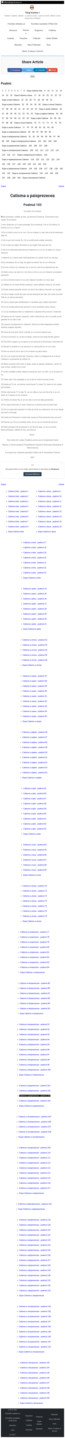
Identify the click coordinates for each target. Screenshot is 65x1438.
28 (39, 100)
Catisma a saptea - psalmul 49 (34, 747)
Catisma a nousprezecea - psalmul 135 (35, 1311)
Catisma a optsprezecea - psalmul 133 (35, 1291)
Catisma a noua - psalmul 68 (35, 865)
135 (35, 169)
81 (40, 127)
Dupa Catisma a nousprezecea (31, 1352)
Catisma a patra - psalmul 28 (35, 609)
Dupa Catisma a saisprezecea (31, 1193)
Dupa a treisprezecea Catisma (23, 141)
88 (42, 132)
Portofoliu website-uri (12, 1413)
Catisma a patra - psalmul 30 (35, 619)
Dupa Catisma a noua (32, 875)
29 (43, 100)
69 (11, 123)
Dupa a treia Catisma (10, 100)
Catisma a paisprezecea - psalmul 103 (34, 1096)
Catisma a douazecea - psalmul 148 (34, 1388)
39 (11, 109)
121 (42, 159)
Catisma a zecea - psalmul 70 (35, 886)
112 (46, 150)
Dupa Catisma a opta (32, 834)
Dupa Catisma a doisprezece (31, 1013)
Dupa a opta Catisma (39, 118)
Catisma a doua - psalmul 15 (50, 522)
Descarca (13, 30)
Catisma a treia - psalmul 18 (34, 547)
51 (19, 114)
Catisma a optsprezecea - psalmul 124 (35, 1245)
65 (55, 118)
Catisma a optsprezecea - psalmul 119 (35, 1220)
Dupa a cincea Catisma (52, 104)
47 (3, 114)
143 (41, 173)
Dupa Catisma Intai (16, 532)
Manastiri (18, 45)
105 (30, 146)
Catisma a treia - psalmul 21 (34, 563)
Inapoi (3, 186)
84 (52, 127)
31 (51, 100)
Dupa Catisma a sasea (32, 721)
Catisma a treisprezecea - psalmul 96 (34, 1050)
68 (7, 123)
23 (60, 95)
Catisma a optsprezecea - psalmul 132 (35, 1285)
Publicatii (36, 38)
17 (35, 95)
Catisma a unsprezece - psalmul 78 (34, 937)
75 (56, 123)
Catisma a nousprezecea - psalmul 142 (35, 1347)
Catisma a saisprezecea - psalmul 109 (34, 1148)
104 (55, 141)
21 (52, 95)
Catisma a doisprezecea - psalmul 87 (35, 993)
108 (45, 146)
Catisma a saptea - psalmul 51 (34, 757)
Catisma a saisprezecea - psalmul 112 (34, 1163)
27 (35, 100)
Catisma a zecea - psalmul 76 (35, 916)
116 (8, 155)
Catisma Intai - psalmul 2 (18, 496)
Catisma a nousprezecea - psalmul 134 (35, 1306)
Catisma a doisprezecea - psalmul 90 (35, 1008)
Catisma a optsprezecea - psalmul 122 (35, 1235)
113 (52, 150)
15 (7, 95)
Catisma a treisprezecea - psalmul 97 (34, 1055)
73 (48, 123)
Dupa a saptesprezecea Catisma (15, 159)
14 (3, 95)
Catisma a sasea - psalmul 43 (35, 706)
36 (39, 104)
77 (24, 127)
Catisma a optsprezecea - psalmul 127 (35, 1260)
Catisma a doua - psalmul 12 (50, 506)
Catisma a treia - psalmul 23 (34, 573)
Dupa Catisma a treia (32, 578)
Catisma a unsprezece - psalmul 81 (34, 952)
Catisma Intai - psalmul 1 (18, 491)
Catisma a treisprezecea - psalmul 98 (34, 1060)
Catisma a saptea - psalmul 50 (34, 752)
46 (61, 109)
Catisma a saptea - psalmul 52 (34, 762)
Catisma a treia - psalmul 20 (34, 558)
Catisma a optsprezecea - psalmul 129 (35, 1270)
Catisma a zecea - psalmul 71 (35, 891)
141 (3, 173)
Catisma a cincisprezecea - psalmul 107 (35, 1127)
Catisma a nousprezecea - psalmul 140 (35, 1337)
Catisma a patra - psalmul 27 (35, 604)
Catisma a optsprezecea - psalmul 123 (35, 1240)
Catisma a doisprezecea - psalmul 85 (35, 983)
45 (36, 109)
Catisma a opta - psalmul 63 (34, 829)
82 (44, 127)
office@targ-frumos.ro (13, 2)
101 (39, 141)
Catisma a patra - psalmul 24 (35, 589)
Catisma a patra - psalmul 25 (35, 594)
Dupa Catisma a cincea (31, 665)
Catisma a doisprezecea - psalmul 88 (35, 998)
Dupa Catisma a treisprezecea (31, 1075)
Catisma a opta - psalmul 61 (34, 819)
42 (24, 109)
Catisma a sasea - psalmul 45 (35, 716)
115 (3, 155)
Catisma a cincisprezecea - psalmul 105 (35, 1117)
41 (19, 109)
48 (7, 114)
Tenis (48, 45)
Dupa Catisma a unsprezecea (32, 972)
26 (31, 100)
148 (8, 178)
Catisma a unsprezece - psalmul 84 (34, 967)
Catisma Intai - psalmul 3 (18, 501)
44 (32, 109)
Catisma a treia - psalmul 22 (34, 568)
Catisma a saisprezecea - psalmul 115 (34, 1178)
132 (39, 164)
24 (22, 100)
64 (51, 118)
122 (47, 159)
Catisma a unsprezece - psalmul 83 (34, 962)
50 (15, 114)
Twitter (28, 70)
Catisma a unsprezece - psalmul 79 (34, 942)
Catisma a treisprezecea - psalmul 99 (34, 1065)
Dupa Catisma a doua (23, 95)
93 (38, 137)
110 (36, 150)
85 (29, 132)
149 (13, 178)
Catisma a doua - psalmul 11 (50, 501)
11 (53, 91)
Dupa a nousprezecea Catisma (25, 173)
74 (52, 123)
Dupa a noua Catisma (23, 123)
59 (11, 118)
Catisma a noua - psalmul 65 (35, 850)
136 (40, 169)
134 (30, 169)
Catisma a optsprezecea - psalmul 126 (35, 1255)
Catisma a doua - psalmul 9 (49, 491)
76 (60, 123)
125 (3, 164)
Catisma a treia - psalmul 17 (34, 542)
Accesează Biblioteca (32, 474)
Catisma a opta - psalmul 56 (34, 793)
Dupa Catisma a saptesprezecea (31, 1209)
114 (57, 150)
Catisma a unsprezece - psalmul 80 (34, 947)
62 (24, 118)
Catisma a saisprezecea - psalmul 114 (34, 1173)
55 (57, 114)
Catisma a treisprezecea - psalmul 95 (34, 1045)
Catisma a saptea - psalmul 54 (34, 773)
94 (42, 137)
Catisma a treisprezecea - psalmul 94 (34, 1040)
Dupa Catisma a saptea (32, 778)
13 (61, 91)
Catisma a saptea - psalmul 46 (34, 732)
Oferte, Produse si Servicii (32, 51)
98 (59, 137)
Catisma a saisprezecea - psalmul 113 (34, 1168)
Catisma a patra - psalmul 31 (35, 624)
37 (3, 109)
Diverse (26, 30)
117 (13, 155)
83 (48, 127)
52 (24, 114)
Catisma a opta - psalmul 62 (34, 824)
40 (15, 109)
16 (11, 95)
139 (56, 169)
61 (19, 118)
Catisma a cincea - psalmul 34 (34, 650)
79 (32, 127)
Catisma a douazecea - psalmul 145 (34, 1373)
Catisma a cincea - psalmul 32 (34, 640)
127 (13, 164)
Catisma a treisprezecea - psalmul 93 (34, 1034)
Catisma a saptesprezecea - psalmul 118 (35, 1204)
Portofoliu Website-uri (16, 24)
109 (31, 150)
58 (7, 118)
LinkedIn (40, 70)
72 (43, 123)
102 (44, 141)
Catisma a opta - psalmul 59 (34, 809)
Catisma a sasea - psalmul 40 (35, 691)
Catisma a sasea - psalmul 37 (35, 676)
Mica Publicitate (34, 45)
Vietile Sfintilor (52, 38)
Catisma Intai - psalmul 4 (18, 506)
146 (56, 173)
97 (54, 137)
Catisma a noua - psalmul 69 (35, 870)
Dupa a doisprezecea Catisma (14, 137)
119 (32, 159)
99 (3, 141)
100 (7, 141)
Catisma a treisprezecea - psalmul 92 (34, 1029)
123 (52, 159)
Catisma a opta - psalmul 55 (34, 788)
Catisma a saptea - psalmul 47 (34, 737)
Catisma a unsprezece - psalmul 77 (34, 932)
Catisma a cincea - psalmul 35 (34, 655)
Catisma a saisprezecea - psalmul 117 (34, 1188)
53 (28, 114)
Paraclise (23, 38)
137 (45, 169)
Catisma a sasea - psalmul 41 (35, 696)
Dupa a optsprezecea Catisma (14, 169)
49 (11, 114)
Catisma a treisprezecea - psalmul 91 (34, 1024)
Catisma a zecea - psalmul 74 (35, 906)
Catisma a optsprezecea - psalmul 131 (35, 1280)
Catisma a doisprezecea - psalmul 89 (35, 1003)
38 (7, 109)
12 (57, 91)
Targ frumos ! (32, 15)
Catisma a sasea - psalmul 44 (35, 711)
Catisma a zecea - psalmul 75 (35, 911)
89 (46, 132)
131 (34, 164)
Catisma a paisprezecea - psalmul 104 (34, 1101)
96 (50, 137)
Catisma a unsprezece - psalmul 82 (34, 957)
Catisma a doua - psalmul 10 (50, 496)
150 (18, 178)
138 (50, 169)
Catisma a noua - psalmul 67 (35, 860)
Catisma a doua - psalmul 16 (50, 527)
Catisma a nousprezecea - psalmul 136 (35, 1316)
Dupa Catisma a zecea (32, 921)
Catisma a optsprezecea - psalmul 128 (35, 1265)
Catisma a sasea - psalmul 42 (35, 701)
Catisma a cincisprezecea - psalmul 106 (35, 1122)
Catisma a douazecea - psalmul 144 (34, 1368)
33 (27, 104)
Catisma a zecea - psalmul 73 (35, 901)
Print (32, 76)
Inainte (61, 186)
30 (47, 100)
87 (37, 132)
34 (31, 104)
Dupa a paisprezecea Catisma (14, 146)
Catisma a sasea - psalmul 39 (35, 686)
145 (51, 173)
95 (46, 137)
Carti (12, 1430)
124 (58, 159)
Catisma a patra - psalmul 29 (35, 614)
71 (39, 123)
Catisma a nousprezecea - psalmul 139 (35, 1332)
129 (24, 164)
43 (28, 109)
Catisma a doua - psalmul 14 (50, 517)
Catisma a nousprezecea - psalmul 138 (35, 1327)
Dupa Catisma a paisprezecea (31, 1106)
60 (15, 118)
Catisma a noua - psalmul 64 (35, 845)
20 (48, 95)
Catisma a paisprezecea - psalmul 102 (34, 1091)
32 (23, 104)
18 (39, 95)
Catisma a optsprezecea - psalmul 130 (35, 1275)
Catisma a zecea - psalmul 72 (35, 896)
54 (32, 114)
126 (8, 164)
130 (29, 164)
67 (3, 123)
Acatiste (10, 38)
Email (52, 70)
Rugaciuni (39, 30)
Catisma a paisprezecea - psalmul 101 (34, 1086)
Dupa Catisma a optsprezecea (31, 1296)
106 (35, 146)
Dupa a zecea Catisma (11, 127)
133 (44, 164)
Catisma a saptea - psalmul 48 (34, 742)
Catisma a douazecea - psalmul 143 (34, 1363)
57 (3, 118)
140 (61, 169)
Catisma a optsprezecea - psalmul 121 (35, 1230)
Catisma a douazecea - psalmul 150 (34, 1398)
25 (26, 100)
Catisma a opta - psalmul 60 (34, 814)
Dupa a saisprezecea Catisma (29, 155)
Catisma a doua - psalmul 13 (50, 511)
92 (34, 137)
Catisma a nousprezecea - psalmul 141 (35, 1342)
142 (8, 173)
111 (41, 150)
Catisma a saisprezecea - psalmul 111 (34, 1158)
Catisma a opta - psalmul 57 (34, 799)
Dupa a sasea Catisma (48, 109)
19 (43, 95)
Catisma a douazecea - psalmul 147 (34, 1383)
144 (46, 173)
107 (40, 146)
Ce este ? (12, 1435)
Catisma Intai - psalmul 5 (18, 511)
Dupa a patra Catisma (11, 104)
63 (28, 118)
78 (28, 127)
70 (35, 123)
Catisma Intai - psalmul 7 (18, 522)
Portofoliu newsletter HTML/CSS (44, 24)
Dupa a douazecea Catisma (34, 178)
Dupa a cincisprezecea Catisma (15, 150)
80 (36, 127)
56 (61, 114)
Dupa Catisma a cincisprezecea (31, 1137)
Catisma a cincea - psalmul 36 (34, 660)
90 (50, 132)
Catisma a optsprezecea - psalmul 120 (35, 1225)
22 (56, 95)
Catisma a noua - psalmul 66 (35, 855)
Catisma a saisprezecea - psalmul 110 (34, 1153)
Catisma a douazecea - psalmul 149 (34, 1393)
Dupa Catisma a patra (32, 629)
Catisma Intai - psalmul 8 (18, 527)
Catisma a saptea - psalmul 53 (34, 768)
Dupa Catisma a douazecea (31, 1403)
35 (35, 104)
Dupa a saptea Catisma (44, 114)
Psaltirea (52, 30)
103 (49, 141)
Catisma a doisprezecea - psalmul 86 (35, 988)
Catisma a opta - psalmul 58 (34, 804)
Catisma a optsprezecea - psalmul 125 (35, 1250)
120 (37, 159)
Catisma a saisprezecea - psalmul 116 (34, 1183)
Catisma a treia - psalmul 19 (34, 553)
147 (3, 178)
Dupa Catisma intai (34, 91)
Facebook (14, 70)
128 (18, 164)
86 (33, 132)
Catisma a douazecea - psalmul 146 (34, 1378)
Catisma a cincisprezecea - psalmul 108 (35, 1132)
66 (59, 118)
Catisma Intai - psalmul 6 (18, 517)
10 (48, 91)
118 (45, 155)
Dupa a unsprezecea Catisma (14, 132)
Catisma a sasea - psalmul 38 (35, 681)
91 (30, 137)
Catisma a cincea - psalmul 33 (34, 645)
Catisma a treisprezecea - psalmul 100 (35, 1070)
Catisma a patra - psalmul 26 (35, 599)
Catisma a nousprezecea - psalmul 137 (35, 1322)
